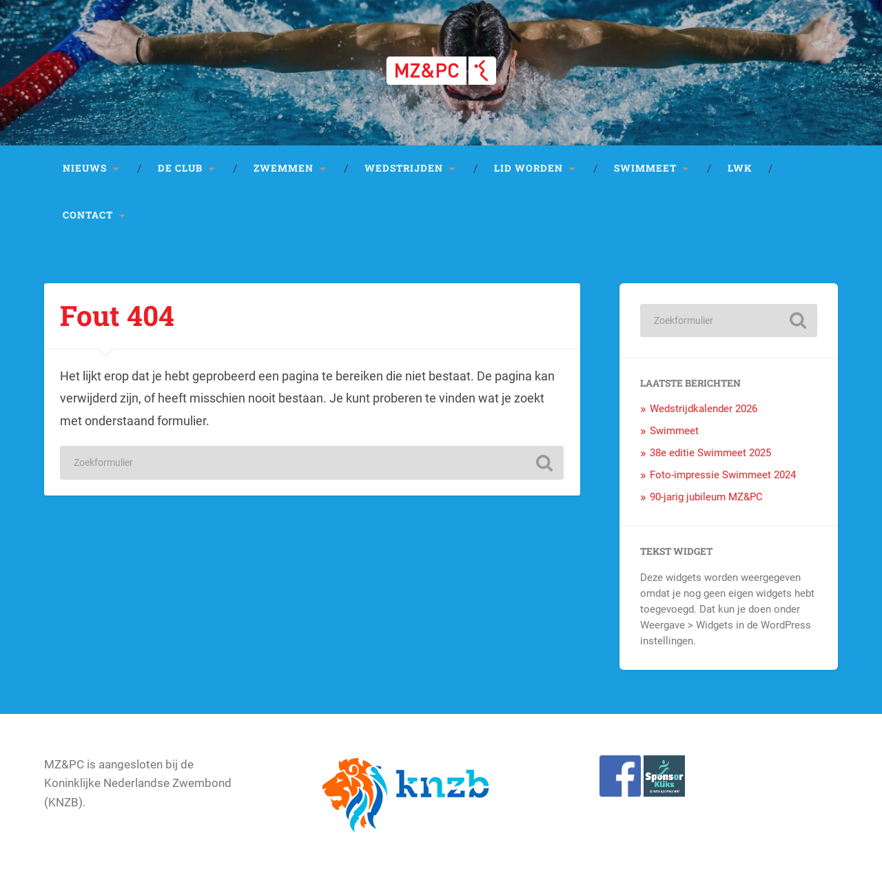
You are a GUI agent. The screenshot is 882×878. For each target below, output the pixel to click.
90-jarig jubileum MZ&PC (706, 497)
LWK (740, 168)
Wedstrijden (404, 168)
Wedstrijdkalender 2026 (703, 408)
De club (180, 168)
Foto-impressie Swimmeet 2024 (723, 475)
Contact (88, 215)
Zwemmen (284, 168)
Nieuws (85, 168)
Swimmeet (645, 168)
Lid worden (528, 168)
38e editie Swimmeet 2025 (710, 453)
